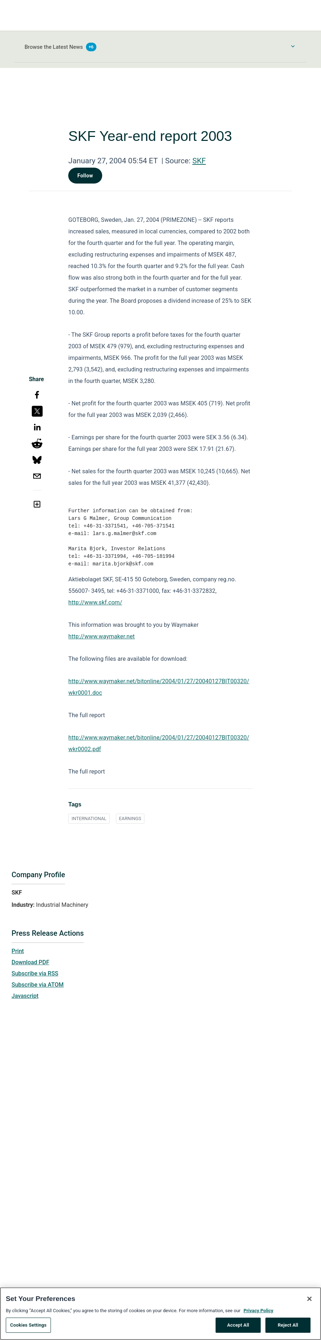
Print (18, 951)
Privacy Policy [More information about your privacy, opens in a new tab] (258, 1313)
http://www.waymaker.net (101, 636)
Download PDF (30, 962)
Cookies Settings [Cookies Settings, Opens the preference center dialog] (28, 1328)
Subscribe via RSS (35, 973)
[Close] (309, 1301)
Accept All (238, 1328)
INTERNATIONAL (88, 818)
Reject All (288, 1328)
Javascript (25, 995)
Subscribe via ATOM (38, 984)
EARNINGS (130, 818)
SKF (199, 160)
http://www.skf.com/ (95, 602)
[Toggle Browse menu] (293, 46)
